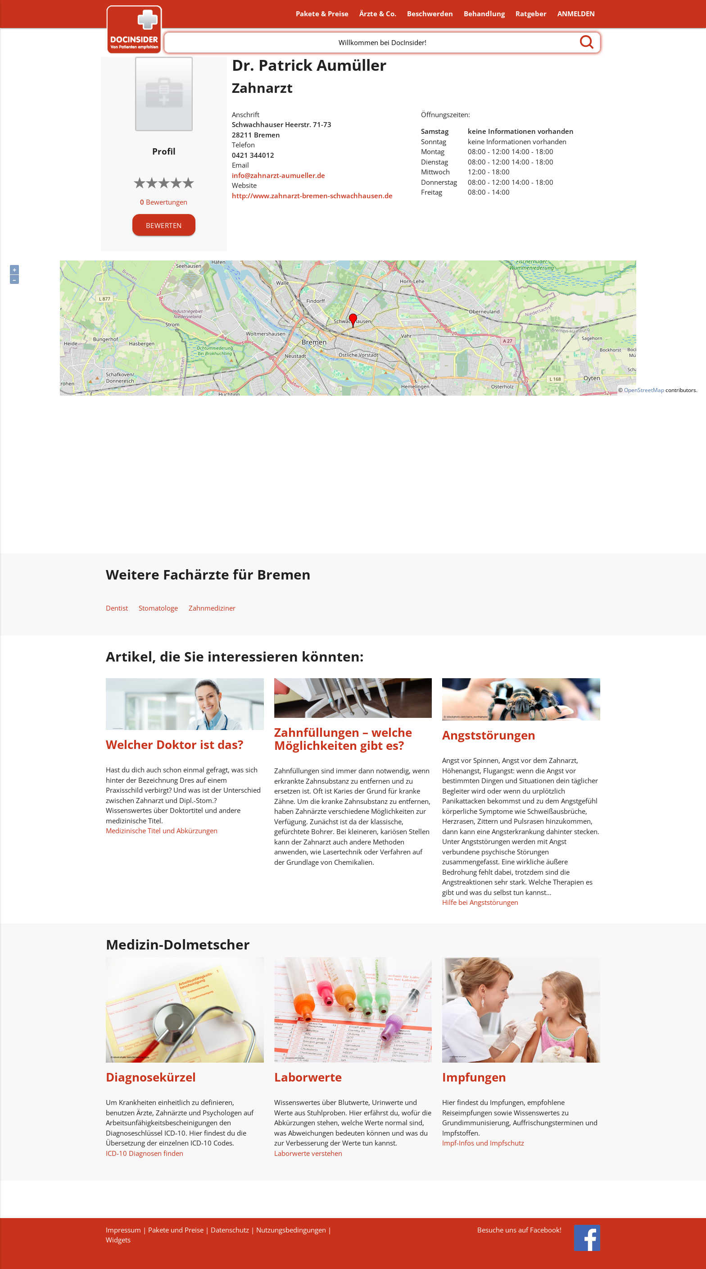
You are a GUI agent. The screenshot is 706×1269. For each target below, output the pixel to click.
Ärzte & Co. (377, 14)
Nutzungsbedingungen (291, 1229)
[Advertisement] (353, 475)
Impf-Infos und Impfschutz (483, 1143)
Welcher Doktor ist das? (174, 746)
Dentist (117, 608)
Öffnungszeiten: (445, 115)
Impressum (123, 1229)
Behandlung (484, 14)
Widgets (118, 1239)
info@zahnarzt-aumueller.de (278, 176)
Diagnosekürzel (151, 1078)
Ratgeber (531, 14)
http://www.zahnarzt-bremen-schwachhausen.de (312, 196)
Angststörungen (488, 736)
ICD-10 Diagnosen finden (144, 1154)
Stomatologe (158, 608)
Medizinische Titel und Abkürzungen (161, 831)
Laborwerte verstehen (308, 1154)
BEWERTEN (164, 226)
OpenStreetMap (644, 391)
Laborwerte (308, 1078)
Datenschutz (230, 1229)
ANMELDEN (576, 14)
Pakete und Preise (176, 1229)
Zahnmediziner (212, 608)
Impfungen (474, 1078)
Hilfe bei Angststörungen (480, 903)
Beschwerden (430, 14)
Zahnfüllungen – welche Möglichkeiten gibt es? (343, 740)
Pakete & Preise (322, 14)
